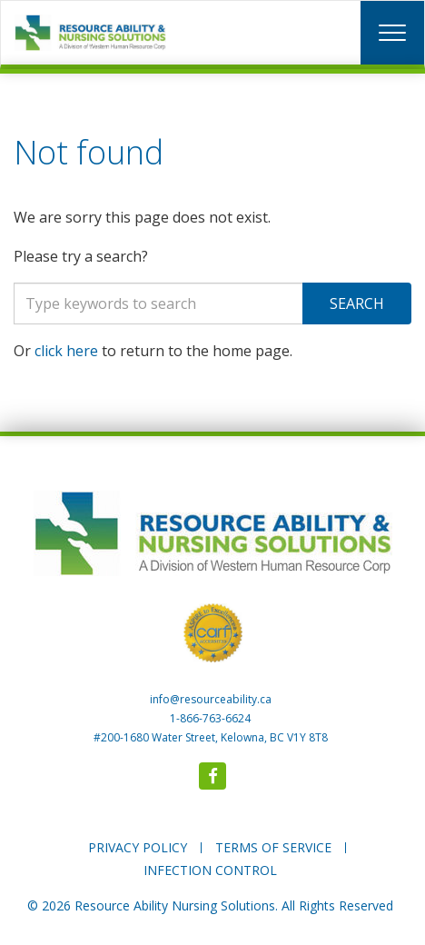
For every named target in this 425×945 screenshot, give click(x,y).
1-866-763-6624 (210, 718)
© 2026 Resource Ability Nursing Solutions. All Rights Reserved (210, 905)
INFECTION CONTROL (210, 870)
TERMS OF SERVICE (273, 847)
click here (66, 351)
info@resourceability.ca (211, 699)
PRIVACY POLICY (137, 847)
